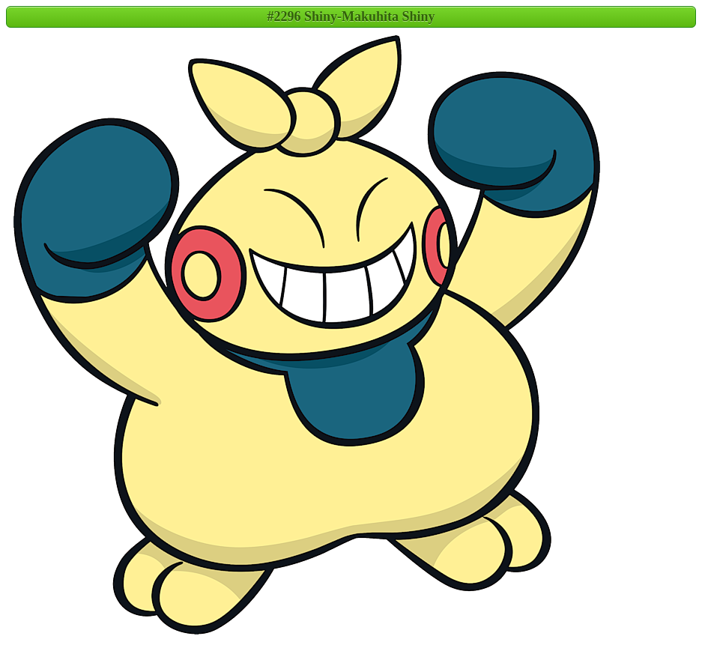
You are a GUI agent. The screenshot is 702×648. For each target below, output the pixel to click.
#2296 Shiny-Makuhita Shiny (351, 16)
